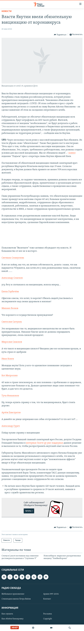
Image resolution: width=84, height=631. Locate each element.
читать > (29, 511)
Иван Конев (8, 359)
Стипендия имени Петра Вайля (16, 599)
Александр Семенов (12, 278)
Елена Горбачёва (10, 291)
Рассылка (47, 614)
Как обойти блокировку (12, 619)
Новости (7, 11)
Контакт (47, 599)
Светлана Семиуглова (13, 258)
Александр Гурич (11, 426)
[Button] (60, 34)
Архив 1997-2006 (51, 594)
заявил (71, 153)
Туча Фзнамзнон (10, 395)
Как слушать (7, 614)
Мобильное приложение (13, 594)
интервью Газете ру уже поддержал (44, 443)
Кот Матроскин (10, 375)
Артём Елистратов (11, 412)
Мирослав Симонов (12, 342)
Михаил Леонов (10, 308)
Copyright (47, 619)
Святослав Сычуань (12, 322)
